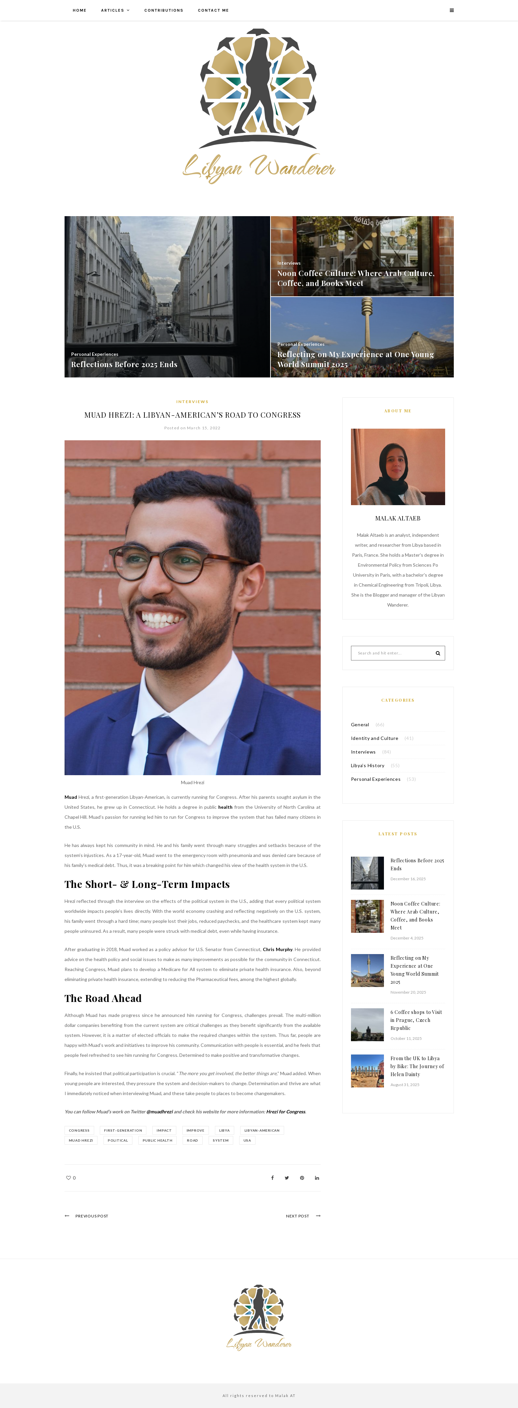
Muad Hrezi (81, 1140)
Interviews (192, 401)
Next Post (297, 1215)
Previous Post (92, 1215)
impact (164, 1130)
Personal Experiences (376, 779)
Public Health (158, 1140)
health (226, 807)
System (221, 1140)
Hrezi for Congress (285, 1111)
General (360, 724)
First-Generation (123, 1130)
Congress (79, 1130)
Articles (112, 10)
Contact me (213, 10)
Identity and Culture (375, 738)
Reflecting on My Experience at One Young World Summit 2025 (415, 970)
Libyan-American (262, 1130)
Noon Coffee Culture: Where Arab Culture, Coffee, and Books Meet (415, 916)
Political (118, 1140)
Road (193, 1140)
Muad (72, 797)
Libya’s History (368, 765)
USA (247, 1140)
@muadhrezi (159, 1111)
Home (80, 10)
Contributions (164, 10)
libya (224, 1130)
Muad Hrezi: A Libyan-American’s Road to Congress (192, 415)
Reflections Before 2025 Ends (417, 864)
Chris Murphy (277, 949)
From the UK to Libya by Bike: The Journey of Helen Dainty (417, 1066)
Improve (196, 1130)
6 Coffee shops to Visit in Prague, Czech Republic (416, 1020)
